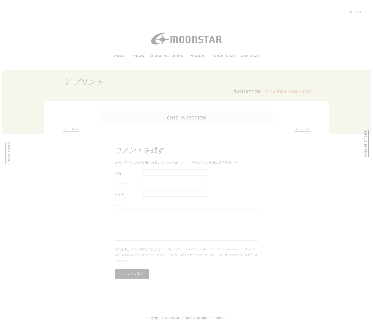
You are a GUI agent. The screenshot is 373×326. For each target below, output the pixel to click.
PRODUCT (199, 55)
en (358, 12)
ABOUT (121, 55)
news (139, 55)
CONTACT (250, 55)
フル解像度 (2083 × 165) (289, 91)
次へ (302, 129)
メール (121, 184)
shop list (224, 55)
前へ (71, 129)
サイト (120, 194)
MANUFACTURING (167, 55)
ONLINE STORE (365, 143)
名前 (119, 173)
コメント (121, 205)
